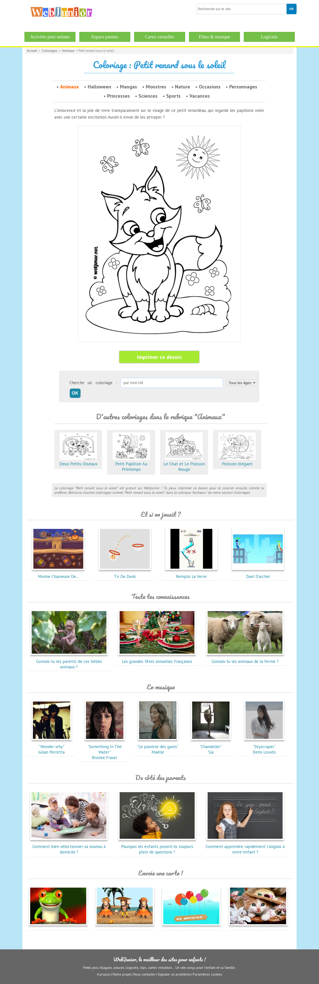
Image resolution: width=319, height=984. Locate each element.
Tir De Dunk (125, 573)
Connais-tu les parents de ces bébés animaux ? (69, 661)
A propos (103, 974)
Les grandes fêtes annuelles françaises (157, 658)
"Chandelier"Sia (211, 746)
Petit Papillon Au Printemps (131, 463)
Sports (173, 96)
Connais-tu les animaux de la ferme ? (245, 658)
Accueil (32, 51)
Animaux (68, 51)
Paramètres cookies (207, 974)
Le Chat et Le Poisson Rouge (184, 463)
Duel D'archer (258, 573)
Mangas (128, 86)
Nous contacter (144, 974)
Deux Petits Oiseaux (78, 461)
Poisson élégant (237, 461)
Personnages (243, 86)
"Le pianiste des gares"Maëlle (157, 746)
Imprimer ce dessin (159, 356)
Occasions (210, 86)
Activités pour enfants (50, 36)
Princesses (118, 96)
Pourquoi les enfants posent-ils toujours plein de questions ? (157, 846)
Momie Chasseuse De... (58, 573)
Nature (182, 86)
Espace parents (104, 36)
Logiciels (269, 36)
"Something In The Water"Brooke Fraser (105, 749)
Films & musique (214, 36)
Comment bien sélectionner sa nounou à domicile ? (69, 846)
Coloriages (49, 51)
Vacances (199, 96)
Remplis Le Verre (191, 573)
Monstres (156, 86)
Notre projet (122, 974)
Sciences (148, 96)
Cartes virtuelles (159, 36)
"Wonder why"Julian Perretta (52, 746)
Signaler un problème (174, 974)
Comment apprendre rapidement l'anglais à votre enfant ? (245, 846)
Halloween (99, 86)
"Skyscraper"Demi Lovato (264, 746)
